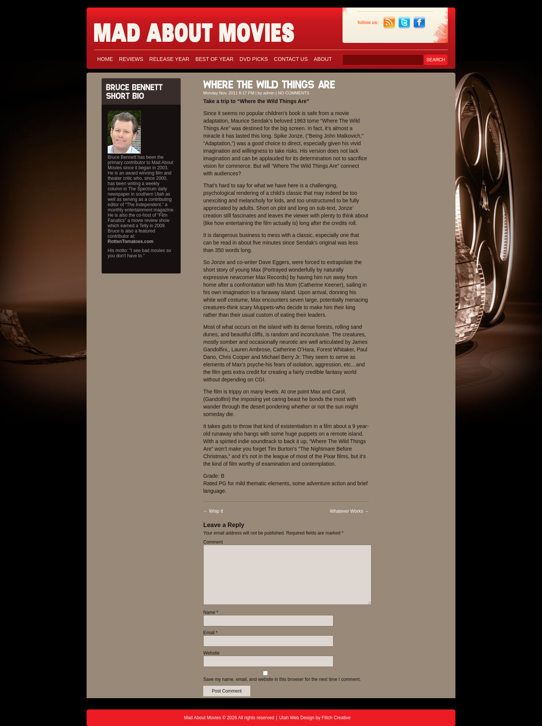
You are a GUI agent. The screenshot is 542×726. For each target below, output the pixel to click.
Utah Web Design (296, 717)
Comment (213, 542)
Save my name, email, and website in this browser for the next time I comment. (282, 679)
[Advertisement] (414, 187)
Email (210, 632)
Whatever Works (349, 511)
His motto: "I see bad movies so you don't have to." (139, 253)
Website (211, 653)
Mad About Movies (209, 29)
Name (210, 612)
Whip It (213, 511)
